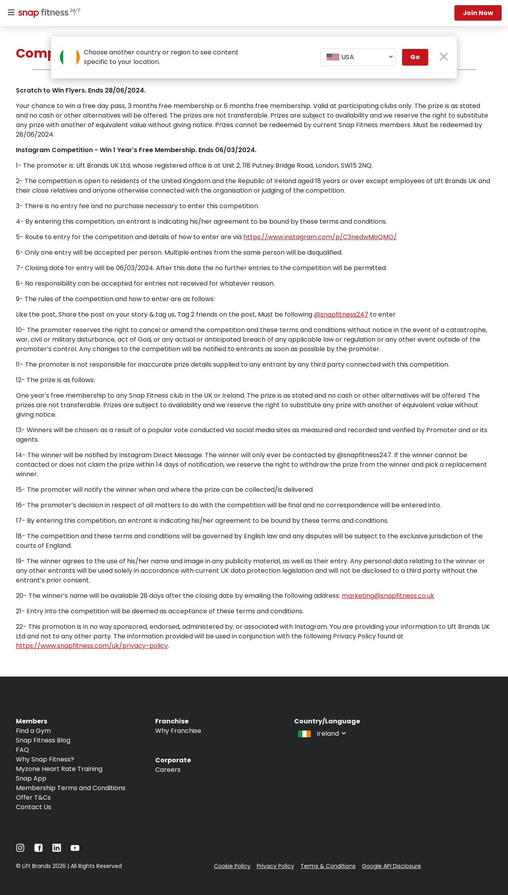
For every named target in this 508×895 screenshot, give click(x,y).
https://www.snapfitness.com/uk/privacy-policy (92, 645)
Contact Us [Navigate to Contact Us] (33, 807)
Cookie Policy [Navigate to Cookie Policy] (232, 866)
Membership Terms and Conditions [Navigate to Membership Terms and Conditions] (70, 788)
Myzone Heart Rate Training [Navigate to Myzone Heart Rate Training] (59, 768)
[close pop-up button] (444, 57)
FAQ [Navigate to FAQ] (22, 749)
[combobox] (358, 57)
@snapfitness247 (341, 314)
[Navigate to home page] (48, 14)
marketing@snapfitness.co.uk (388, 595)
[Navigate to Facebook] (38, 849)
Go (415, 57)
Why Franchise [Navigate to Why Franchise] (178, 730)
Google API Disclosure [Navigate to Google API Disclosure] (391, 866)
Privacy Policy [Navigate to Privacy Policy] (275, 866)
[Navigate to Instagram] (20, 849)
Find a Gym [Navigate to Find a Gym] (33, 730)
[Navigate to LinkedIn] (56, 849)
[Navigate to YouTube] (75, 849)
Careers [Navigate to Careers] (168, 769)
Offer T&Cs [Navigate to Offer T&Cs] (33, 797)
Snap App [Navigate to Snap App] (31, 778)
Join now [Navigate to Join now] (478, 12)
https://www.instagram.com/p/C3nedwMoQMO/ (320, 237)
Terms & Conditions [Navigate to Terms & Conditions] (328, 866)
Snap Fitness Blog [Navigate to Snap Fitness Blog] (43, 740)
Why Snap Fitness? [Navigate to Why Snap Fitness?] (45, 759)
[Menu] (11, 12)
